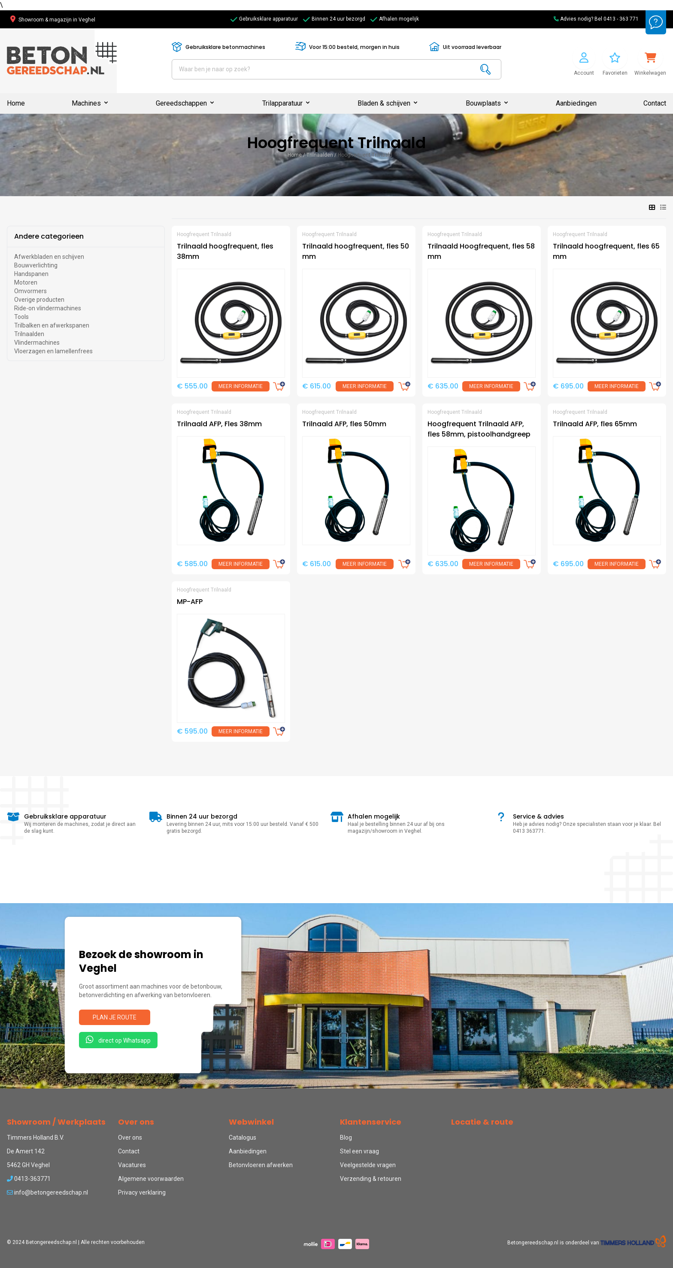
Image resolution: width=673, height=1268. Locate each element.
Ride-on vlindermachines (47, 308)
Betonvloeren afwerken (261, 1165)
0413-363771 (29, 1178)
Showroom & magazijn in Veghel (52, 20)
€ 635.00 (442, 386)
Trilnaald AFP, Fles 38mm (219, 424)
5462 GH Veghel (28, 1165)
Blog (346, 1137)
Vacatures (132, 1165)
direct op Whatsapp (118, 1039)
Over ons (130, 1137)
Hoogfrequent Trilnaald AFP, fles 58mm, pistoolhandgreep (479, 429)
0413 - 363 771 (621, 19)
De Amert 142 (26, 1151)
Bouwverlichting (36, 265)
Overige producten (39, 299)
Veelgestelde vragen (368, 1165)
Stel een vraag (359, 1151)
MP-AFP (190, 602)
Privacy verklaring (142, 1192)
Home (16, 103)
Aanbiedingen (576, 103)
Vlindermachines (37, 342)
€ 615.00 (316, 386)
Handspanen (31, 273)
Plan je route (114, 1017)
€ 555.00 (192, 386)
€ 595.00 (192, 731)
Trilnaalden (319, 155)
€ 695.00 (568, 386)
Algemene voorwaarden (151, 1178)
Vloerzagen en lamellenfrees (53, 351)
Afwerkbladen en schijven (49, 256)
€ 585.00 (192, 564)
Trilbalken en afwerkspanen (51, 325)
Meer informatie (240, 386)
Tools (21, 316)
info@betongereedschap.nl (47, 1192)
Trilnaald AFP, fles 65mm (595, 424)
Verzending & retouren (370, 1178)
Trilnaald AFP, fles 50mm (344, 424)
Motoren (25, 282)
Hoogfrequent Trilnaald (365, 155)
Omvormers (30, 291)
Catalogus (242, 1137)
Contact (654, 103)
